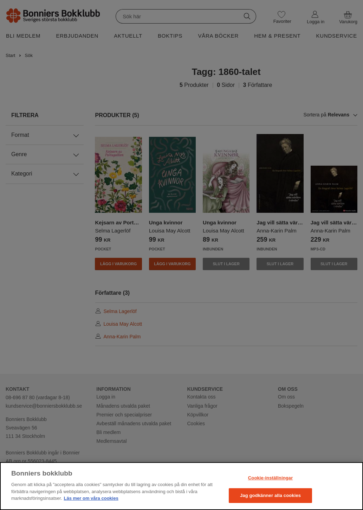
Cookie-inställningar (270, 477)
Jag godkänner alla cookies (270, 495)
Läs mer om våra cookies (91, 498)
